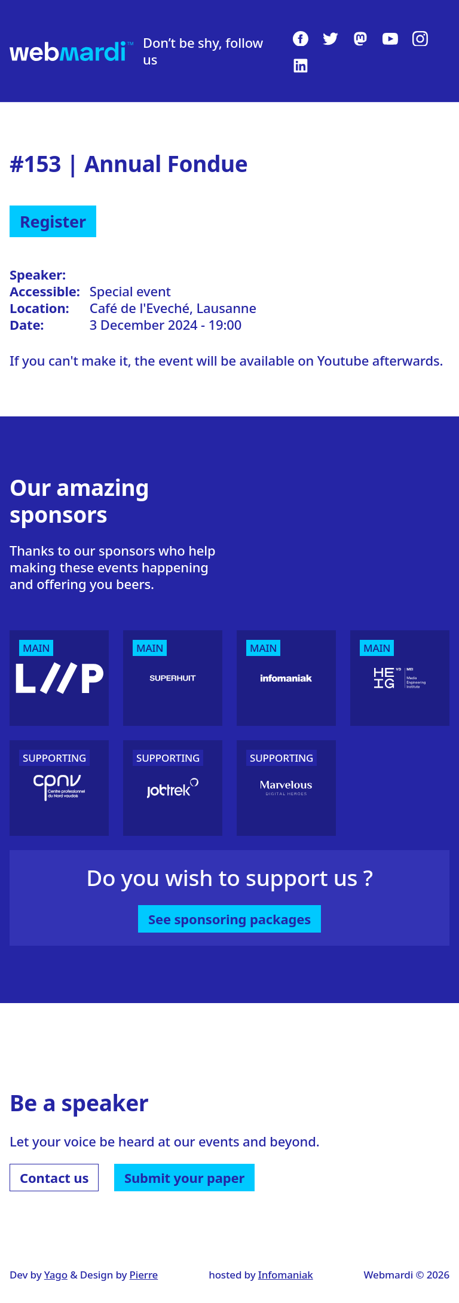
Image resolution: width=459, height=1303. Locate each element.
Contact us (54, 1178)
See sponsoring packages (229, 919)
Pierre (144, 1274)
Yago (56, 1274)
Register (53, 221)
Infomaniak (285, 1274)
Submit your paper (184, 1178)
